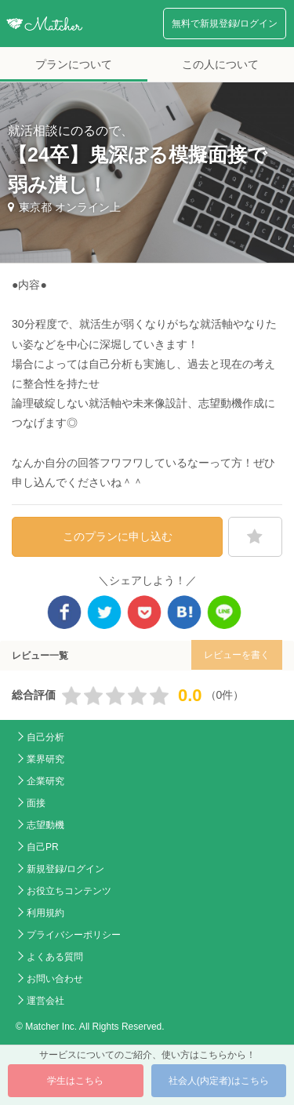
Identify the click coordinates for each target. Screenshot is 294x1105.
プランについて (73, 64)
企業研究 (45, 781)
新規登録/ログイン (65, 868)
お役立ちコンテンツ (69, 890)
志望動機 (45, 825)
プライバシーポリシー (74, 934)
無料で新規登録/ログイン (225, 23)
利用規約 (45, 912)
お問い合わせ (55, 978)
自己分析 (45, 737)
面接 (36, 803)
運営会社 (45, 1000)
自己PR (43, 846)
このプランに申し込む (117, 536)
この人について (220, 64)
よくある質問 (55, 956)
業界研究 (45, 759)
